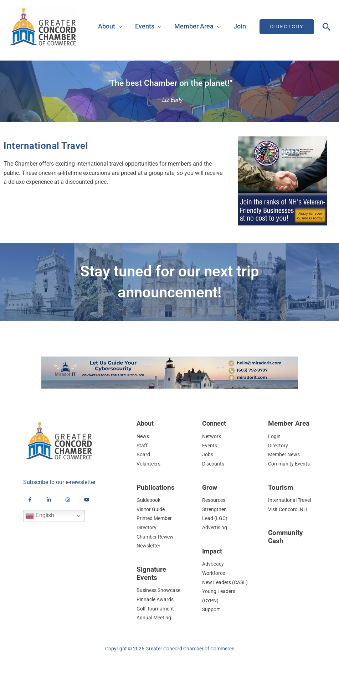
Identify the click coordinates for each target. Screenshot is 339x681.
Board (143, 454)
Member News (285, 454)
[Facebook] (30, 499)
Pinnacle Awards (156, 599)
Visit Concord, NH (289, 509)
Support (211, 618)
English (39, 515)
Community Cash (285, 537)
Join (239, 26)
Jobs (208, 454)
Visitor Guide (152, 509)
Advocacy (213, 564)
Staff (142, 445)
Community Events (290, 464)
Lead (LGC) (215, 518)
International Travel (291, 500)
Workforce (214, 573)
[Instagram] (68, 499)
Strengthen (215, 509)
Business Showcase (160, 590)
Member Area (194, 26)
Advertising (215, 527)
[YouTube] (86, 499)
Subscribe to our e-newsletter (59, 482)
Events (144, 26)
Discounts (214, 464)
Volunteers (150, 464)
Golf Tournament (156, 608)
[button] (287, 26)
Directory (279, 445)
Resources (214, 500)
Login (274, 436)
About (106, 26)
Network (212, 436)
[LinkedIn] (49, 499)
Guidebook (149, 500)
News (143, 436)
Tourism (280, 487)
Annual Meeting (155, 617)
